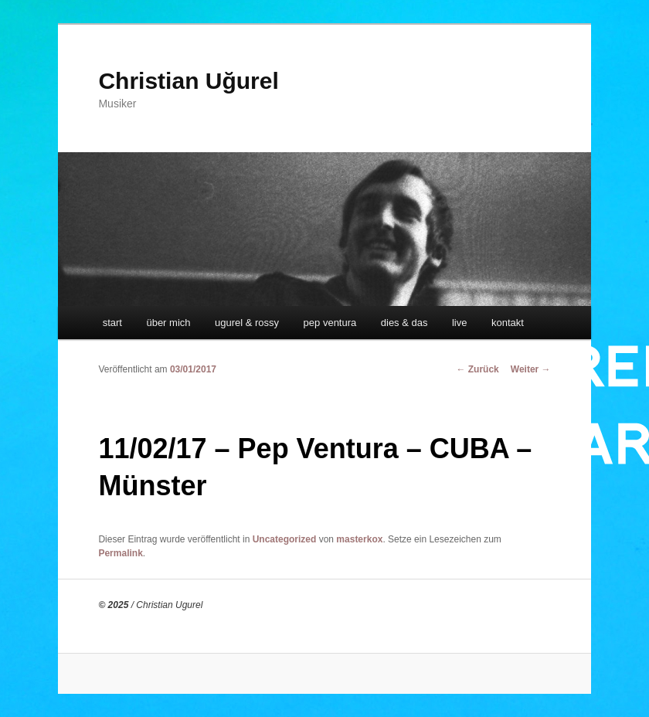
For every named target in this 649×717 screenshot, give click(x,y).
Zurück (477, 369)
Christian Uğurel (188, 80)
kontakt (507, 322)
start (112, 322)
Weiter (531, 369)
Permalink (120, 553)
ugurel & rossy (247, 322)
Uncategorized (285, 539)
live (459, 322)
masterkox (359, 539)
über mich (168, 322)
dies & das (404, 322)
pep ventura (330, 322)
